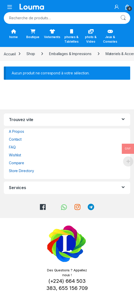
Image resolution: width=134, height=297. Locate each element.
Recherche (123, 18)
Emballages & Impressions (70, 54)
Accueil (10, 54)
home (13, 34)
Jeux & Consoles (110, 36)
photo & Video (91, 36)
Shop (30, 54)
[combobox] (60, 18)
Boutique (32, 34)
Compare (16, 163)
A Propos (16, 131)
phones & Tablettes (71, 36)
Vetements (52, 34)
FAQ (12, 147)
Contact (15, 139)
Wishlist (15, 155)
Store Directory (21, 171)
